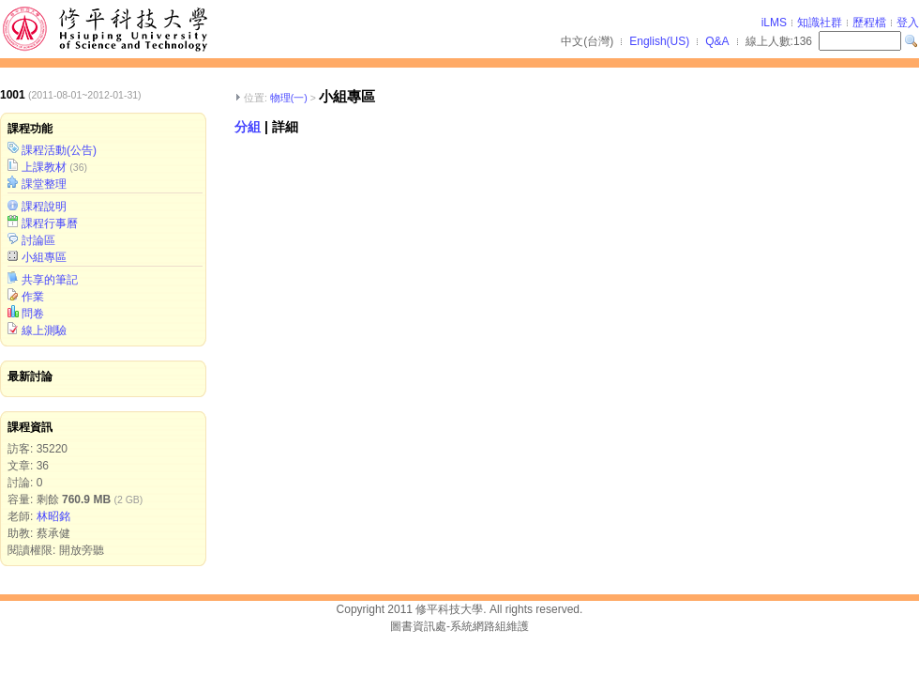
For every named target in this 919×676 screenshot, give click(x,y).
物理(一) (289, 97)
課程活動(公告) (59, 150)
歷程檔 (869, 22)
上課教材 (44, 167)
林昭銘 (53, 516)
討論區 (38, 240)
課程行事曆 (50, 223)
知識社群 (819, 22)
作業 (33, 296)
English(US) (659, 41)
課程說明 (44, 206)
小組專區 (44, 257)
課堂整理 (44, 184)
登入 (907, 22)
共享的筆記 (50, 279)
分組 (247, 126)
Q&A (717, 41)
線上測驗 (44, 330)
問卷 (33, 313)
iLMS (774, 22)
